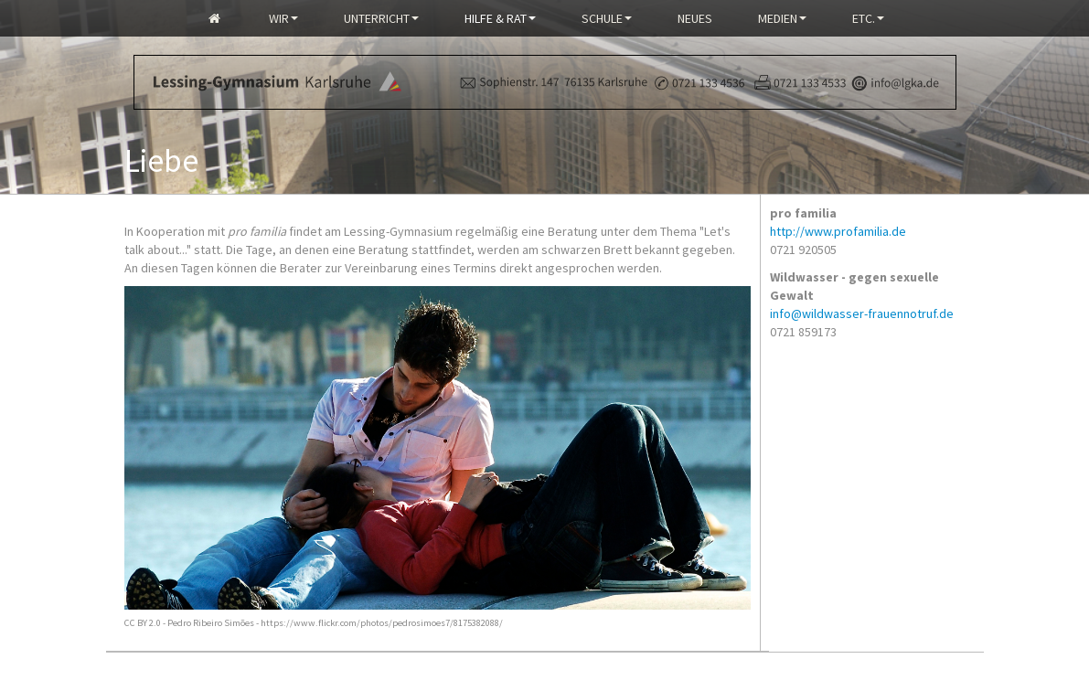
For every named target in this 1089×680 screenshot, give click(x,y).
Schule (607, 18)
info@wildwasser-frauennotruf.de (862, 313)
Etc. (868, 18)
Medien (782, 18)
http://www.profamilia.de (838, 231)
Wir (283, 18)
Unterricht (381, 18)
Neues (695, 18)
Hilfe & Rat (500, 18)
